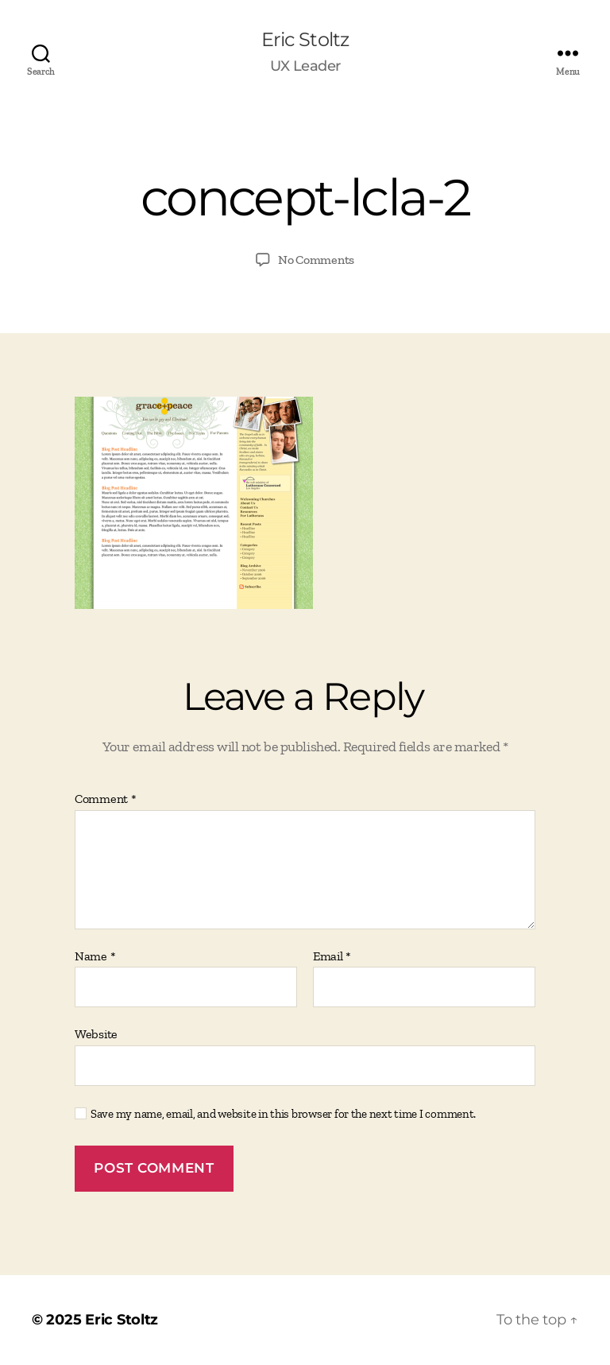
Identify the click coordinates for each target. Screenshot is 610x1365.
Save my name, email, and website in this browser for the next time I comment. (283, 1114)
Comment (106, 799)
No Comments (316, 259)
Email (332, 956)
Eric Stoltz (304, 39)
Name (95, 956)
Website (96, 1033)
